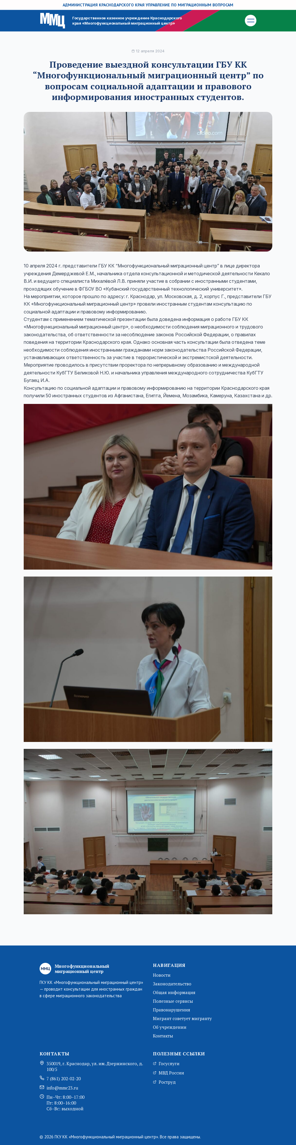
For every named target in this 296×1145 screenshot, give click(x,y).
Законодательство (172, 984)
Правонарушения (171, 1010)
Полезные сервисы (173, 1001)
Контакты (163, 1036)
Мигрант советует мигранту (182, 1018)
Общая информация (174, 992)
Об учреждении (169, 1027)
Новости (162, 975)
